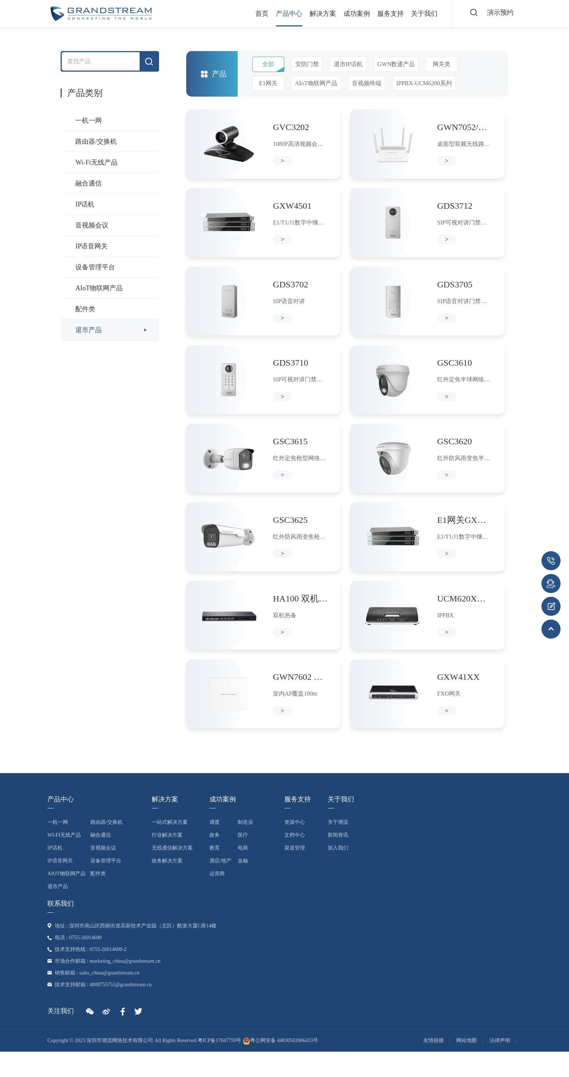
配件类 (85, 309)
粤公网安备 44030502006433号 (280, 1066)
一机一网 (88, 120)
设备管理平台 (95, 267)
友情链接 (433, 1066)
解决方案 (314, 13)
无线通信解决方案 (172, 873)
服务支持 (381, 13)
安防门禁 (307, 64)
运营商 (217, 899)
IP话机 (84, 204)
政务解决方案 (167, 886)
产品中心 (280, 13)
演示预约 (499, 13)
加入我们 (338, 873)
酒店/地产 (220, 886)
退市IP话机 (348, 64)
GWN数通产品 (396, 64)
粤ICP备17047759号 (220, 1066)
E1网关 (268, 83)
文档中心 (294, 860)
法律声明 (500, 1066)
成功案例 (348, 13)
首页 (253, 13)
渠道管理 (294, 873)
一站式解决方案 (170, 847)
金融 (243, 886)
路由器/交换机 (96, 141)
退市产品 (88, 330)
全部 (268, 64)
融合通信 (88, 183)
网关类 (441, 64)
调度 (214, 847)
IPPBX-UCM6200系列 (424, 83)
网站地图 (466, 1066)
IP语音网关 (91, 246)
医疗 (243, 860)
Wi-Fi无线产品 (96, 162)
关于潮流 (338, 847)
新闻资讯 (338, 860)
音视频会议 (91, 225)
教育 (214, 873)
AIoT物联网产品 (99, 288)
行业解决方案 (167, 860)
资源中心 (294, 847)
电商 (243, 873)
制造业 (245, 847)
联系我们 (60, 929)
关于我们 (415, 13)
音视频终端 (366, 83)
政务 (214, 860)
